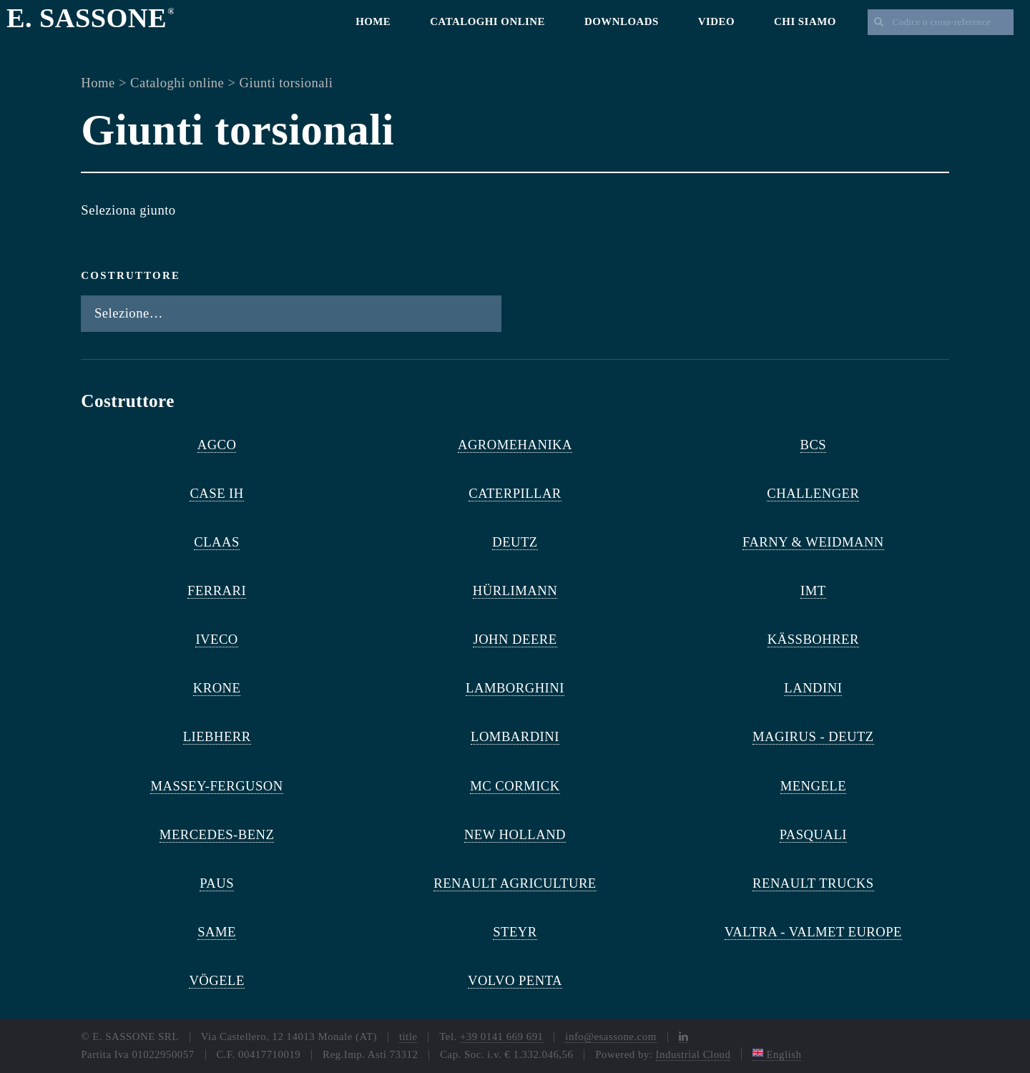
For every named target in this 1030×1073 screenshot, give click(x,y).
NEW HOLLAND (515, 834)
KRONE (217, 687)
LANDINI (813, 687)
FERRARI (216, 590)
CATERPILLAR (515, 493)
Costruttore (130, 275)
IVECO (216, 639)
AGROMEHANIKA (515, 444)
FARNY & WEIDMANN (813, 541)
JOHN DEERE (514, 639)
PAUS (217, 883)
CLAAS (217, 541)
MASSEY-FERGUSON (216, 785)
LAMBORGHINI (515, 687)
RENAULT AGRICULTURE (514, 883)
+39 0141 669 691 (502, 1036)
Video (716, 21)
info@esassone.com (610, 1036)
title (408, 1036)
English (776, 1054)
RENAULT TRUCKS (812, 883)
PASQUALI (813, 834)
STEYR (514, 931)
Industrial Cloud (693, 1054)
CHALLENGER (813, 493)
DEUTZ (514, 541)
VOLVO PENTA (515, 980)
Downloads (621, 21)
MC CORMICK (514, 785)
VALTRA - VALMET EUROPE (813, 931)
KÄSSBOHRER (813, 639)
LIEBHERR (217, 736)
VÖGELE (216, 980)
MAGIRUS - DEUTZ (813, 736)
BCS (813, 444)
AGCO (217, 444)
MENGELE (813, 785)
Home (373, 21)
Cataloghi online (487, 21)
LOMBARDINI (515, 736)
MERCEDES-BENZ (217, 834)
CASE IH (216, 493)
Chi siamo (805, 21)
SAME (216, 931)
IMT (813, 590)
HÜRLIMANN (515, 590)
